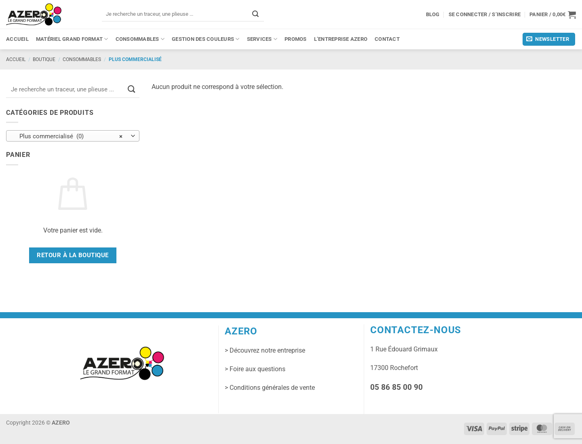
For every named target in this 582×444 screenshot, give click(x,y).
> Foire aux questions (255, 369)
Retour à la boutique (72, 255)
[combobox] (72, 136)
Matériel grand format (72, 39)
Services (262, 39)
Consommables (140, 39)
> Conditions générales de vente (270, 387)
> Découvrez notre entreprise (265, 350)
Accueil (17, 39)
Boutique (44, 59)
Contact (387, 39)
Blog (433, 14)
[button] (552, 14)
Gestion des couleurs (206, 39)
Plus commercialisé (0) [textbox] (68, 136)
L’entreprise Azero (341, 39)
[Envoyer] (255, 14)
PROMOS (296, 39)
